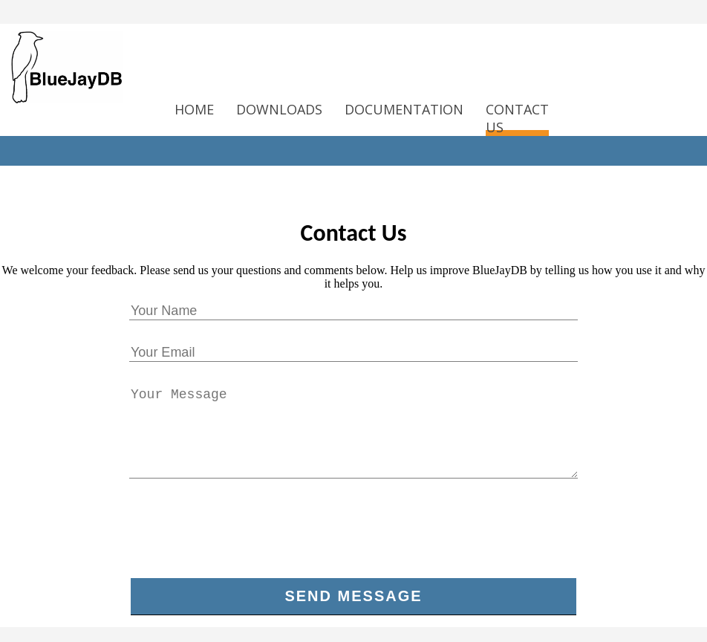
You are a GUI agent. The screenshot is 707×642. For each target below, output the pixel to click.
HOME (194, 109)
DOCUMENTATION (404, 109)
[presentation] (353, 534)
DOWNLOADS (279, 109)
